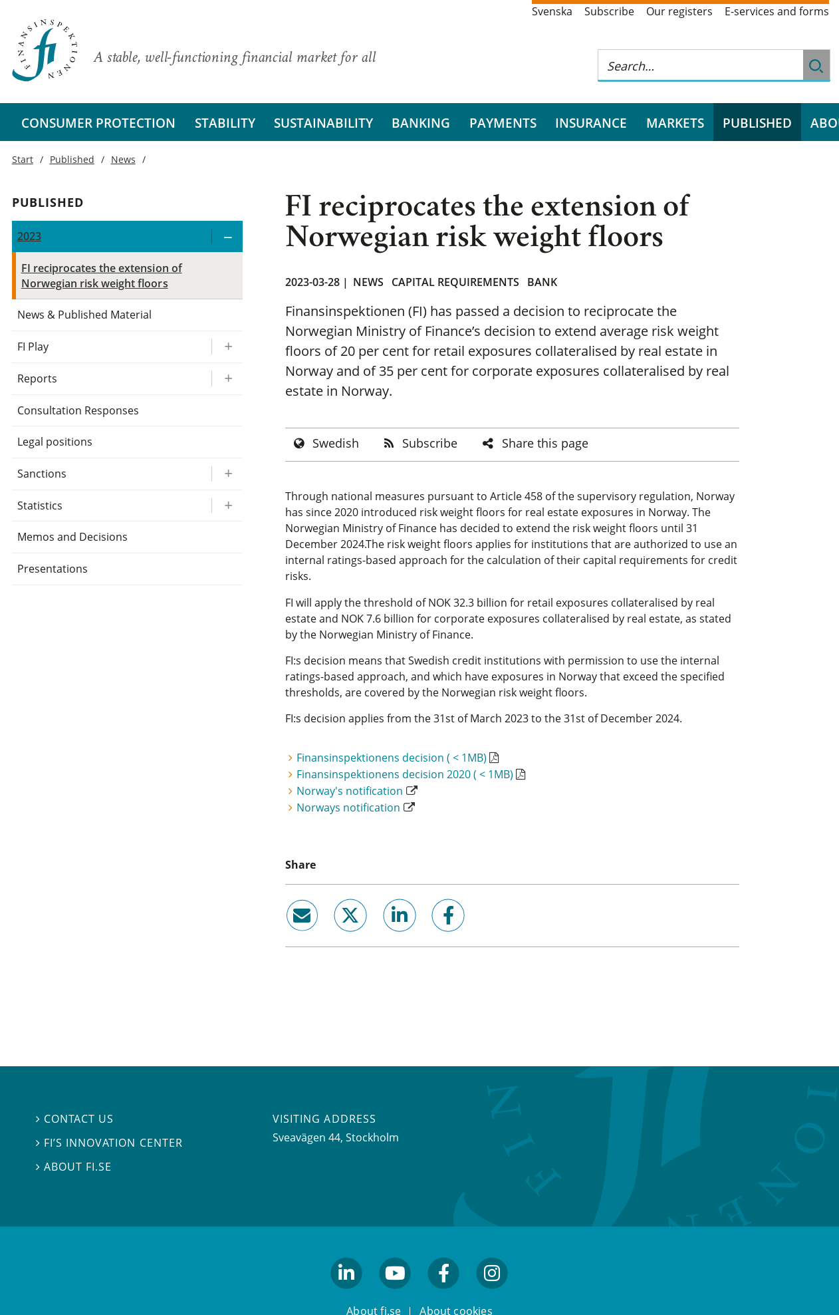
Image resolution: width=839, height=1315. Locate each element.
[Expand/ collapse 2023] (226, 236)
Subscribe (609, 11)
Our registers (679, 11)
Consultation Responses (78, 410)
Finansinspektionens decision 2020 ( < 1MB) (405, 774)
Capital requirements (455, 282)
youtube (395, 1294)
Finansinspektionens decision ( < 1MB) (392, 757)
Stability (225, 123)
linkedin (381, 936)
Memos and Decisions (72, 536)
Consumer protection (98, 123)
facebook (432, 936)
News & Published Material (84, 314)
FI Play (33, 346)
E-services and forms (777, 11)
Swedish (335, 443)
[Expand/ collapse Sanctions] (226, 474)
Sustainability (323, 123)
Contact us (75, 1118)
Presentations (52, 568)
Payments (503, 123)
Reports (37, 378)
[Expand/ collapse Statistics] (226, 505)
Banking (421, 123)
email (290, 936)
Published (757, 123)
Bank (542, 282)
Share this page (545, 443)
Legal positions (54, 441)
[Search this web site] (700, 65)
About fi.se (74, 1166)
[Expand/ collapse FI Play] (226, 347)
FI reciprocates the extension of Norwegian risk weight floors (101, 276)
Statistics (39, 505)
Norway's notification (350, 791)
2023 (29, 236)
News (368, 282)
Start (22, 159)
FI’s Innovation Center (109, 1142)
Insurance (591, 123)
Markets (675, 123)
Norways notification (348, 807)
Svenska (552, 11)
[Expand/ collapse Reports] (226, 378)
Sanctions (41, 473)
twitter (332, 936)
